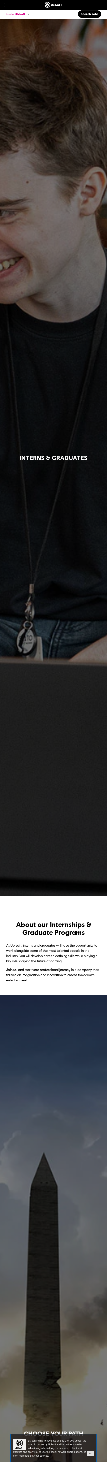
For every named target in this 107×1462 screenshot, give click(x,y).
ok (90, 1453)
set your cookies (39, 1455)
